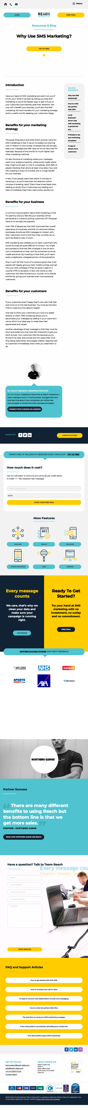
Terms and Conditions (53, 1099)
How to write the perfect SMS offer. (44, 1008)
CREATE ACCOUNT (69, 435)
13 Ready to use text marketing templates (74, 138)
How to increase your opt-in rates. (44, 989)
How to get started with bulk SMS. (44, 980)
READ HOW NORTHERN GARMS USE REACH (23, 837)
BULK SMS (17, 544)
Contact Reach (11, 1074)
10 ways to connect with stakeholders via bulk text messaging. (44, 999)
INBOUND (70, 567)
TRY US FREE (44, 49)
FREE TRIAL (71, 15)
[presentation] (26, 938)
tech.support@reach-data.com (17, 1065)
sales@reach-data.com (14, 1068)
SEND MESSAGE (24, 949)
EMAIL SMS (70, 544)
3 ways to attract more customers (73, 149)
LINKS (44, 567)
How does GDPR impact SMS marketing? (44, 1036)
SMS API (44, 544)
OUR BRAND (22, 633)
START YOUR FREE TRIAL (44, 502)
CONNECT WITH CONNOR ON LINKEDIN (25, 409)
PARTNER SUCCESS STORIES (33, 651)
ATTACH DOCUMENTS (18, 567)
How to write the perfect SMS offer (73, 106)
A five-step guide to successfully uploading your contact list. (44, 1026)
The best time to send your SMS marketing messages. (44, 1017)
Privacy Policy (41, 1099)
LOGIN (17, 15)
